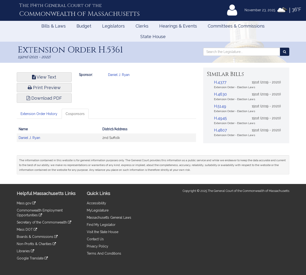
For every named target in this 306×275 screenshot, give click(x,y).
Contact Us (95, 239)
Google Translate (32, 258)
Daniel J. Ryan (119, 75)
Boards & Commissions (37, 237)
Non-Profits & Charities (36, 244)
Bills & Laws (53, 26)
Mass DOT (27, 229)
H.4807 (220, 130)
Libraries (25, 251)
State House (153, 36)
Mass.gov (26, 203)
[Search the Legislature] (284, 52)
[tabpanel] (106, 136)
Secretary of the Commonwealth (44, 222)
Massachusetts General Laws (109, 217)
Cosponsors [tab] (75, 114)
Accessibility (96, 203)
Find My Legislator (101, 225)
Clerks (142, 26)
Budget (83, 26)
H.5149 (220, 106)
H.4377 (220, 82)
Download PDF (44, 98)
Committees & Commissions (236, 26)
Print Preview (44, 87)
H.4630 (220, 94)
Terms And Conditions (104, 253)
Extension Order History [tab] (39, 114)
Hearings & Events (178, 26)
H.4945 (220, 118)
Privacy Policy (97, 246)
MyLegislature (98, 210)
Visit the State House (102, 232)
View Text (44, 77)
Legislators (113, 26)
